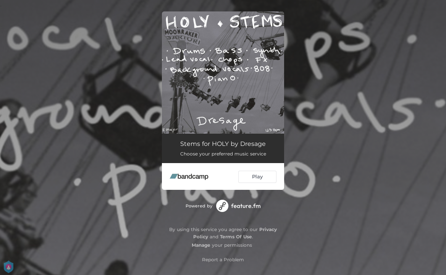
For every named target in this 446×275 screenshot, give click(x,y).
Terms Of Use (236, 236)
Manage (201, 245)
